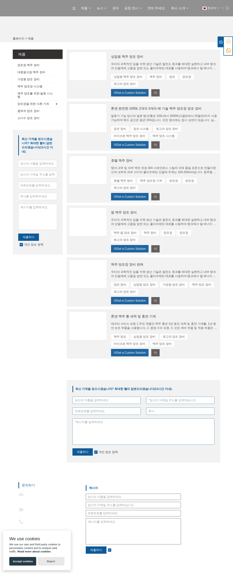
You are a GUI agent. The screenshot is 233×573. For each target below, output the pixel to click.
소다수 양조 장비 (28, 118)
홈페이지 (18, 38)
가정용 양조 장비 (28, 79)
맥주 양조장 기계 (151, 180)
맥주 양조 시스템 (164, 135)
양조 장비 (120, 128)
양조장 (186, 76)
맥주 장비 (156, 76)
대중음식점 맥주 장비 (31, 72)
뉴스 (95, 8)
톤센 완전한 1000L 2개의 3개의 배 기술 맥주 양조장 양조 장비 (156, 108)
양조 (172, 76)
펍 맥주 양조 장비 (124, 212)
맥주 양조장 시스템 (29, 86)
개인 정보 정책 (33, 244)
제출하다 (28, 237)
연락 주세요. (150, 8)
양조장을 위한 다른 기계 (33, 103)
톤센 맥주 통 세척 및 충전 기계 (133, 316)
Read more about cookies (34, 551)
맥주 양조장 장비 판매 (127, 264)
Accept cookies (23, 561)
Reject (51, 561)
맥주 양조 (120, 336)
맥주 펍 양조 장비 (125, 232)
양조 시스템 (141, 128)
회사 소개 (173, 8)
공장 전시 (126, 8)
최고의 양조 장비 (125, 83)
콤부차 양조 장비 (28, 110)
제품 (79, 8)
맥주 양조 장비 (201, 284)
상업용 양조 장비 (144, 284)
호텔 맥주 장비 (122, 160)
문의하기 (28, 485)
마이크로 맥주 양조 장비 (129, 135)
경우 (109, 8)
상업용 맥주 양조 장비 (127, 56)
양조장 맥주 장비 (28, 65)
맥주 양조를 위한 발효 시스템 (35, 95)
